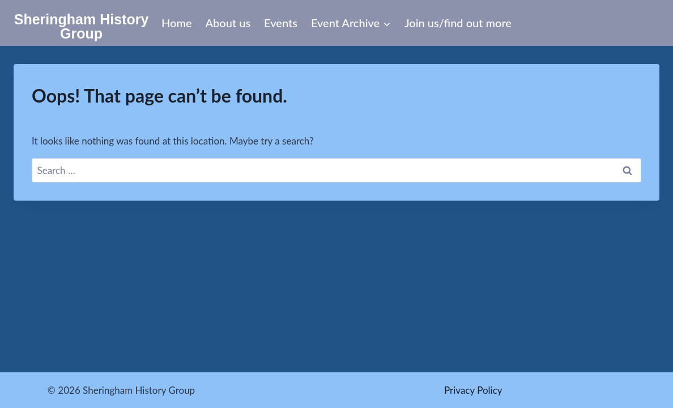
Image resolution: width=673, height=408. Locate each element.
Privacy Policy (473, 390)
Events (280, 22)
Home (176, 22)
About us (228, 22)
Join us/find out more (458, 22)
